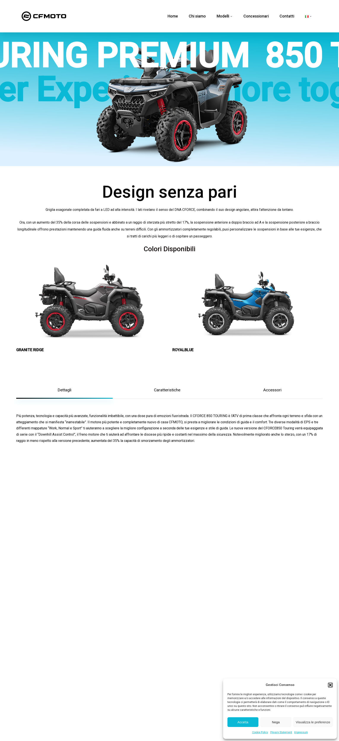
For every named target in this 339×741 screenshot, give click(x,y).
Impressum (301, 732)
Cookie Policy (260, 732)
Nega (276, 722)
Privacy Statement (281, 732)
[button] (330, 685)
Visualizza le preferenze (313, 722)
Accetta (242, 722)
